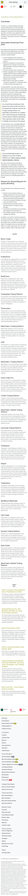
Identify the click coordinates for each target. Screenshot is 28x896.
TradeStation (5, 483)
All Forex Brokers (8, 757)
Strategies (4, 838)
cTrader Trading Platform (10, 396)
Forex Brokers (5, 721)
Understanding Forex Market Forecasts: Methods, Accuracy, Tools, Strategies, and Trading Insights (13, 663)
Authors (4, 743)
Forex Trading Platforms (16, 17)
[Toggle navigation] (25, 2)
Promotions (5, 820)
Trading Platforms (6, 726)
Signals (4, 841)
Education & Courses (7, 843)
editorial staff (6, 890)
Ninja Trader (5, 545)
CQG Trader (5, 515)
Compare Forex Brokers (8, 784)
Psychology (5, 846)
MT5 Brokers (5, 775)
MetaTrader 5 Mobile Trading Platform (11, 411)
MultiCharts (5, 276)
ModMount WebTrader (9, 501)
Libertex (16, 160)
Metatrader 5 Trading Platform (12, 362)
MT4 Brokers (5, 777)
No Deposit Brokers (7, 769)
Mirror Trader (6, 239)
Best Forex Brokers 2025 (11, 628)
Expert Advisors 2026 (9, 723)
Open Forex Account (7, 789)
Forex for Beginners (7, 830)
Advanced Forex (6, 833)
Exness (18, 158)
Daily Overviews (6, 812)
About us (4, 740)
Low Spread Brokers (7, 767)
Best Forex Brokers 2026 (10, 759)
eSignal (3, 463)
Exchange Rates (6, 852)
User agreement (6, 745)
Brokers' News (6, 817)
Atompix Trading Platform (10, 531)
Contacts (4, 735)
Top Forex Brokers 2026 (10, 762)
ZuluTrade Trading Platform (11, 428)
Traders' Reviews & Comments (12, 764)
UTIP (2, 342)
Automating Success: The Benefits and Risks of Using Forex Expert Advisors (12, 611)
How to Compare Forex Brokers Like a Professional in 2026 (13, 591)
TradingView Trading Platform (12, 294)
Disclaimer (4, 748)
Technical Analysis (6, 836)
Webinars (4, 822)
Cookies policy (6, 750)
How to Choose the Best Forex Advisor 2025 (13, 648)
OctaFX (23, 158)
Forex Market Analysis (8, 815)
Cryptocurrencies (6, 728)
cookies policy (14, 894)
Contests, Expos (6, 825)
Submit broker (6, 737)
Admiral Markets (7, 160)
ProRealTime (5, 257)
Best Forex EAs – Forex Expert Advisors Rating (13, 688)
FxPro (13, 158)
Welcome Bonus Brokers (8, 772)
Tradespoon (5, 446)
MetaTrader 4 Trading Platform (12, 326)
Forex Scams (7, 780)
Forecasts (4, 809)
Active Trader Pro (7, 378)
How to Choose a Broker (8, 787)
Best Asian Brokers (7, 803)
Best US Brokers (6, 798)
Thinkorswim (5, 308)
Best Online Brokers (7, 795)
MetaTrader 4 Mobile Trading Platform (11, 564)
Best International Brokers (9, 800)
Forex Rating (13, 2)
